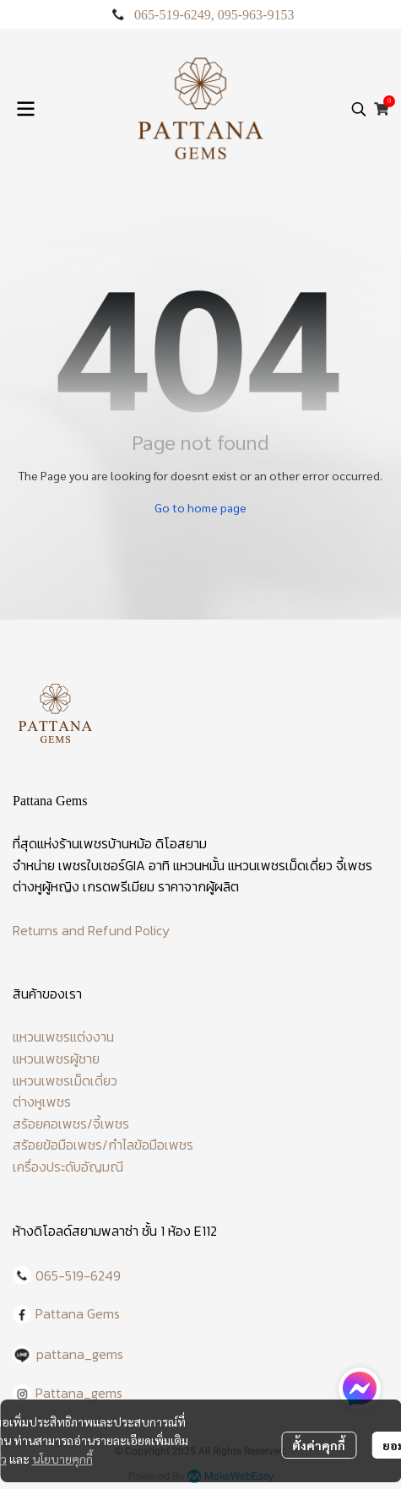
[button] (359, 109)
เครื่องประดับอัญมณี (68, 1166)
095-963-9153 (256, 15)
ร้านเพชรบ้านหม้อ (105, 843)
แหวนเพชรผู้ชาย (56, 1058)
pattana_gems (79, 1354)
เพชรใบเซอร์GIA (101, 865)
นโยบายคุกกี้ (62, 1458)
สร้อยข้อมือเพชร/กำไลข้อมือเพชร (103, 1144)
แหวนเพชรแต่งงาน (63, 1036)
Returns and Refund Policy (91, 930)
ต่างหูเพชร (42, 1101)
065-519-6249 (172, 15)
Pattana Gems (77, 1313)
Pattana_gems (78, 1393)
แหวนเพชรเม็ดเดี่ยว (65, 1080)
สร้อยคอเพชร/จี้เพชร (71, 1123)
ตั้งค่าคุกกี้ (318, 1445)
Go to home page (200, 507)
